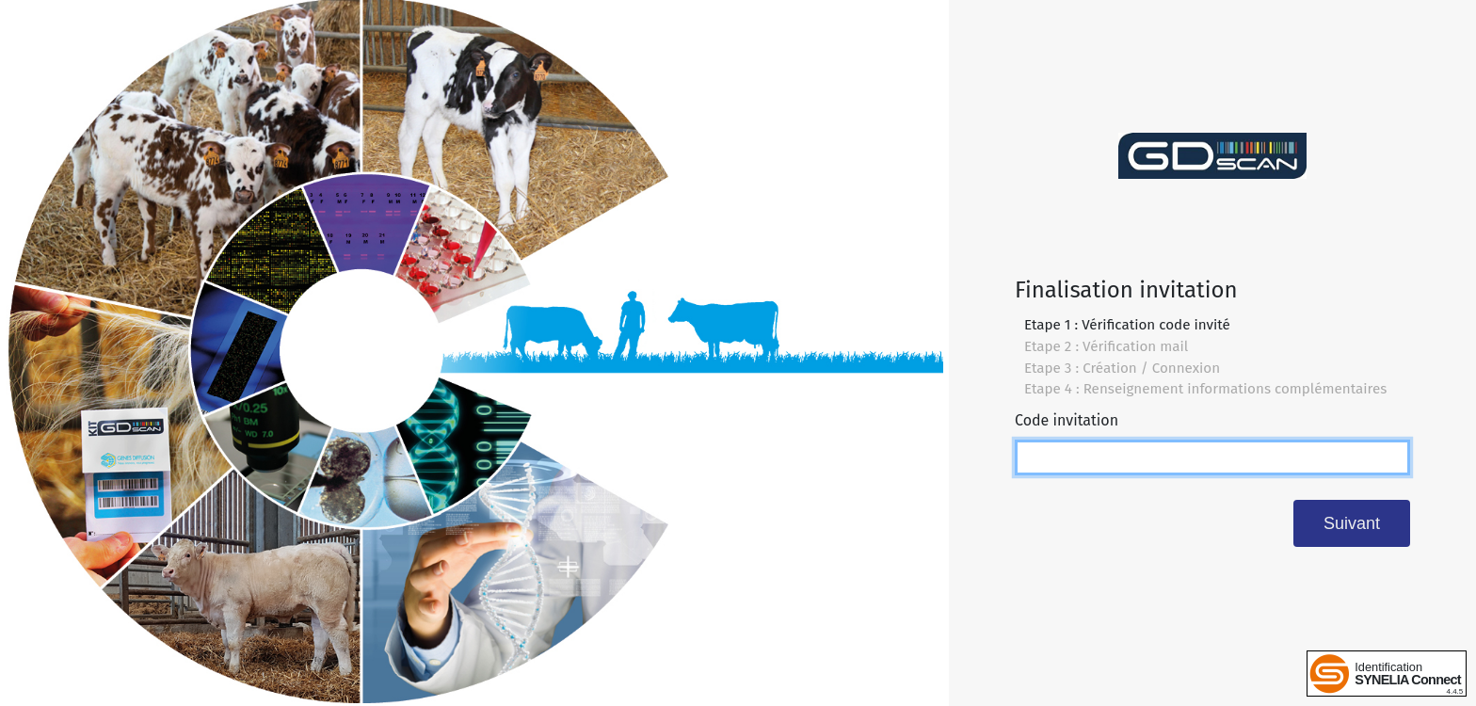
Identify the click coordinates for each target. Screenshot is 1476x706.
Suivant (1352, 523)
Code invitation (1066, 420)
